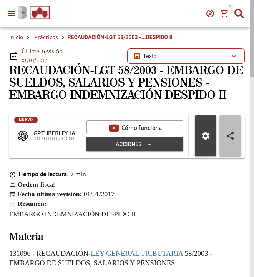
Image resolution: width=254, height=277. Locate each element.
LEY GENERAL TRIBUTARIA (137, 253)
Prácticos (46, 37)
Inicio (16, 37)
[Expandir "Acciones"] (134, 144)
